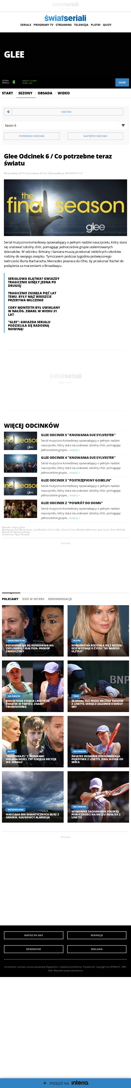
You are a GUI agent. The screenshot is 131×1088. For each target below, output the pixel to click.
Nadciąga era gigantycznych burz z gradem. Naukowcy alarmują (32, 816)
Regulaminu (52, 966)
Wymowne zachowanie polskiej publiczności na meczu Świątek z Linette (96, 814)
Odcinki (66, 112)
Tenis (76, 696)
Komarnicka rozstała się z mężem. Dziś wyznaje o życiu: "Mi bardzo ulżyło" (96, 648)
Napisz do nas (33, 935)
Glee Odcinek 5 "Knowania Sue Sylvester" (78, 435)
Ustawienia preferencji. (70, 966)
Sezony (25, 93)
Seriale (25, 25)
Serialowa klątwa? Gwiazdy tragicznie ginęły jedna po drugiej (34, 282)
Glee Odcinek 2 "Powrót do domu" (72, 503)
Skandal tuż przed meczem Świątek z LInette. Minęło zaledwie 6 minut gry (97, 703)
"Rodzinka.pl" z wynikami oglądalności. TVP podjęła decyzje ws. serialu (31, 759)
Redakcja (97, 935)
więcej (74, 450)
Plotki (96, 25)
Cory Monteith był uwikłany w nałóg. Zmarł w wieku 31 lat (34, 311)
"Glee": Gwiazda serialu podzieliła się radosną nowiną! (29, 325)
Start (7, 93)
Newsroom (33, 949)
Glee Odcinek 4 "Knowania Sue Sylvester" (78, 457)
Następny (95, 136)
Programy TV (43, 25)
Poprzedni (32, 136)
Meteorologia (15, 809)
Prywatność (89, 966)
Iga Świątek (14, 696)
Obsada (45, 93)
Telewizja (81, 25)
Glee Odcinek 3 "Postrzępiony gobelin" (76, 480)
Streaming (64, 25)
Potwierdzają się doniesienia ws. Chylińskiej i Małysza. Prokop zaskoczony (30, 648)
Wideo (64, 93)
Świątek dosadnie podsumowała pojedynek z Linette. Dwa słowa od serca (97, 759)
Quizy (107, 25)
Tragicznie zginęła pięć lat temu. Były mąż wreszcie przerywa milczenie (32, 296)
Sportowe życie (16, 640)
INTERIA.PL (115, 966)
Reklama (97, 949)
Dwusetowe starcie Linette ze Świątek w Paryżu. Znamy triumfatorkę (27, 703)
